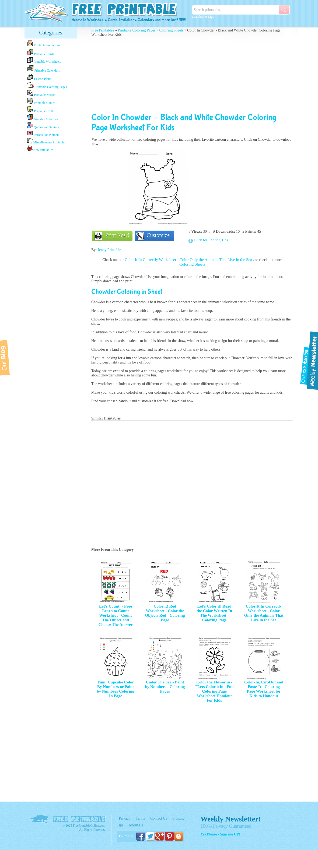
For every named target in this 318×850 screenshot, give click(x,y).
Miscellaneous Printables (46, 141)
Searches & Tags (203, 17)
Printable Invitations (43, 43)
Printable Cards (40, 52)
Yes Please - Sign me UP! (220, 834)
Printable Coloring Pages (47, 85)
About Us (135, 825)
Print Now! (117, 235)
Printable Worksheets (44, 60)
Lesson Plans (39, 77)
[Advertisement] (50, 237)
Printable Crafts (41, 109)
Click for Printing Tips (211, 240)
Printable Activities (42, 117)
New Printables (40, 149)
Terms (140, 818)
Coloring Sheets (171, 30)
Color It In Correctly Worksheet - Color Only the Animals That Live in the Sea (189, 260)
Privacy (125, 818)
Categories (50, 33)
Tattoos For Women (43, 134)
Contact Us (158, 818)
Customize (158, 235)
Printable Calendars (43, 68)
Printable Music (41, 93)
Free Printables (102, 30)
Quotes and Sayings (43, 125)
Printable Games (41, 101)
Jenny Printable (109, 250)
